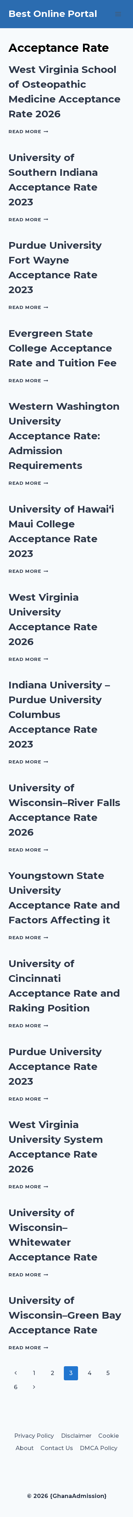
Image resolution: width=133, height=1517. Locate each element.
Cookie (108, 1435)
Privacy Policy (34, 1435)
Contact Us (56, 1448)
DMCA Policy (98, 1448)
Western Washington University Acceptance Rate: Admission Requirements (64, 435)
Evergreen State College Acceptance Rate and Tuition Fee (63, 348)
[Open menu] (117, 13)
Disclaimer (76, 1435)
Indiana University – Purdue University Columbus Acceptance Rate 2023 (59, 714)
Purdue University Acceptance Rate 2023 (55, 1066)
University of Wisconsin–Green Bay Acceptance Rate (65, 1315)
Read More (28, 131)
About (25, 1448)
